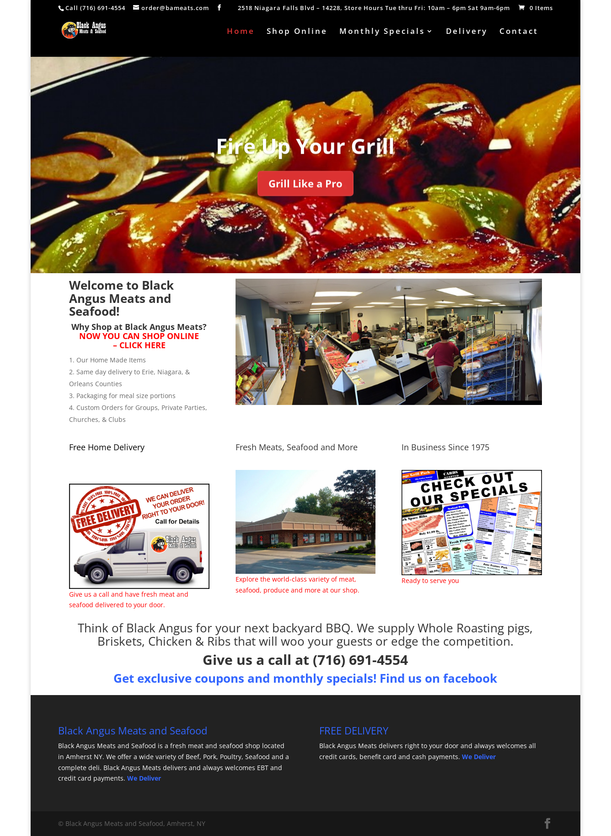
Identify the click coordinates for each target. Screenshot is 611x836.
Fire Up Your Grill (305, 157)
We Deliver (144, 778)
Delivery (467, 32)
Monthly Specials (382, 32)
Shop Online (297, 32)
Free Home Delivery (107, 447)
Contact (518, 32)
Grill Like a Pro (305, 195)
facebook (470, 678)
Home (241, 32)
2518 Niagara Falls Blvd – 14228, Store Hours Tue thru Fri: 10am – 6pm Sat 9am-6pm (374, 8)
